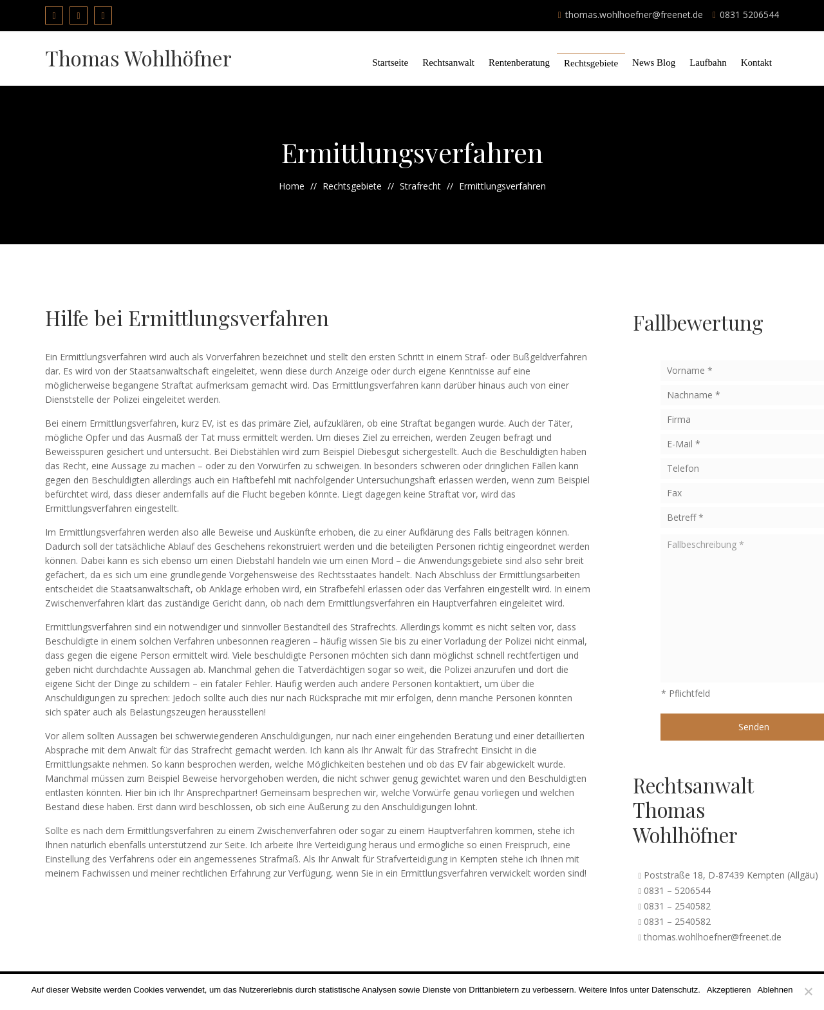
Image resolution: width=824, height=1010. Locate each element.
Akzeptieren (729, 990)
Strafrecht (420, 186)
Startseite (390, 62)
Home (291, 186)
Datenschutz (674, 990)
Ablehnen (775, 990)
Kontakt (756, 62)
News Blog (653, 62)
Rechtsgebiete (591, 63)
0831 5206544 (746, 14)
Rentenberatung (519, 62)
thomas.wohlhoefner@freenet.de (630, 14)
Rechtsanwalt (448, 62)
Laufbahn (707, 62)
